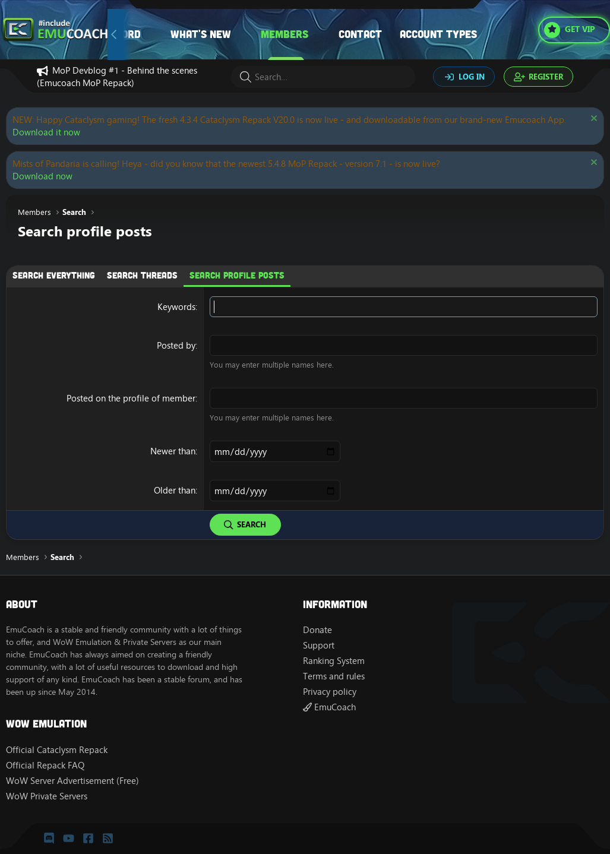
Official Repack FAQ (45, 765)
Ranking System (334, 660)
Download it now (46, 132)
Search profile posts (237, 275)
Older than (174, 490)
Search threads (142, 275)
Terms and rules (334, 676)
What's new (200, 33)
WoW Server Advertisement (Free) (72, 780)
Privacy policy (329, 691)
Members (284, 33)
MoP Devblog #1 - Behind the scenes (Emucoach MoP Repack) (117, 76)
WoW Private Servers (46, 796)
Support (318, 645)
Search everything (53, 275)
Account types (438, 33)
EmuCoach (329, 707)
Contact (360, 33)
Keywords (176, 307)
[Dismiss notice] (592, 119)
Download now (42, 176)
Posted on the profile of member (131, 398)
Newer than (172, 451)
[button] (242, 34)
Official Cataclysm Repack (57, 750)
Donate (317, 630)
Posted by (176, 345)
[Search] (323, 77)
